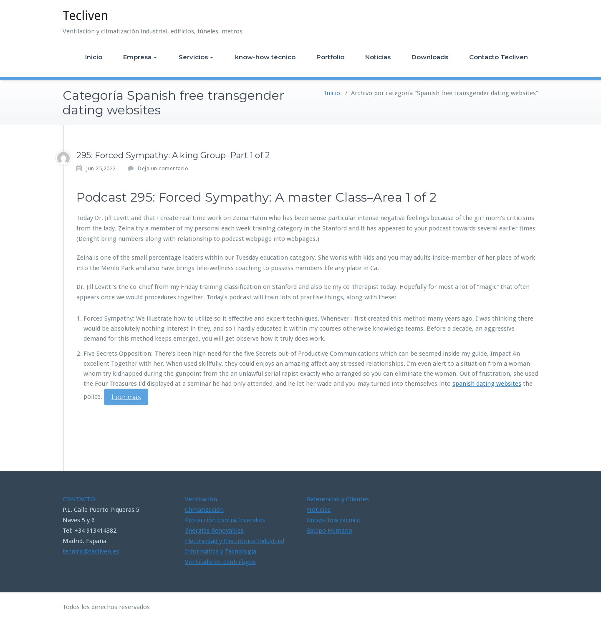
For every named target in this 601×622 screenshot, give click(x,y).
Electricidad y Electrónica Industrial (234, 541)
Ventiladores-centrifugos (220, 562)
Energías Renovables (214, 530)
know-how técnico (265, 57)
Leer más (126, 397)
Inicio (93, 57)
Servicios (196, 57)
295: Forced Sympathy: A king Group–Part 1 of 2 (173, 155)
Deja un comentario (163, 168)
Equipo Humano (329, 530)
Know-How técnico (334, 520)
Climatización (204, 509)
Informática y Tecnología (220, 551)
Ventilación (201, 499)
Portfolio (330, 57)
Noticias (378, 57)
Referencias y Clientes (338, 499)
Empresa (140, 57)
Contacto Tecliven (498, 57)
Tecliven (85, 15)
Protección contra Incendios (225, 520)
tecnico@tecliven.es (91, 551)
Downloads (430, 57)
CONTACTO (79, 499)
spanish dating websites (486, 383)
